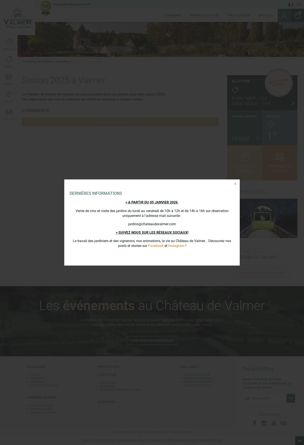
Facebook (156, 246)
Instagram (176, 246)
